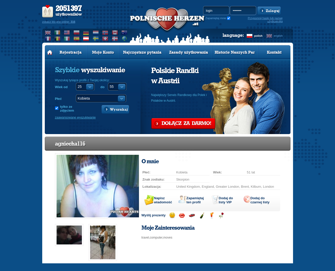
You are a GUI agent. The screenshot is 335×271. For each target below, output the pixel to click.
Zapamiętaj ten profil (195, 200)
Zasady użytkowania (188, 52)
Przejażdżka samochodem (192, 215)
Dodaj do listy (226, 200)
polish (258, 35)
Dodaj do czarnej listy (260, 200)
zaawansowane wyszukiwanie (75, 117)
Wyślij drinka (211, 215)
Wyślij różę (221, 215)
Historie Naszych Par (235, 52)
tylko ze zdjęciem (67, 108)
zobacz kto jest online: (58, 21)
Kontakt (274, 52)
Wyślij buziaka (182, 215)
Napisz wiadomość (163, 200)
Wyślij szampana (202, 215)
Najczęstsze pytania (142, 52)
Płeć (58, 99)
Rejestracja (71, 52)
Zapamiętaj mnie (216, 18)
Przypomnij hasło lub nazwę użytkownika (265, 20)
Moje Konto (103, 52)
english (278, 35)
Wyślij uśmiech (172, 215)
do (103, 87)
